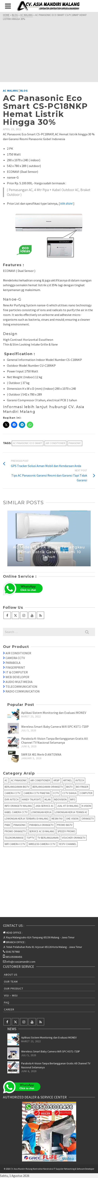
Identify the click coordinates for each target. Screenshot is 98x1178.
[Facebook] (7, 615)
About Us (10, 974)
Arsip (56, 780)
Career (9, 1009)
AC (6, 780)
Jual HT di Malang (67, 806)
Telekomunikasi (14, 837)
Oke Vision (72, 818)
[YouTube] (32, 615)
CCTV (56, 793)
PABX (7, 825)
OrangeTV (88, 818)
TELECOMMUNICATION (21, 687)
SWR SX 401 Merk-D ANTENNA (41, 754)
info (72, 799)
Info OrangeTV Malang (18, 806)
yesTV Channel (67, 844)
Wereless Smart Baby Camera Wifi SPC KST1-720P (55, 727)
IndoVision (60, 799)
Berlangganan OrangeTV (48, 786)
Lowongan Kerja (41, 812)
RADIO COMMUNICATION (23, 691)
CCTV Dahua (69, 793)
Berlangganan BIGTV (17, 786)
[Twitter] (15, 615)
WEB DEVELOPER (17, 677)
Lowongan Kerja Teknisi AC (71, 812)
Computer (86, 793)
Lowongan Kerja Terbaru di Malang (26, 818)
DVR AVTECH (11, 799)
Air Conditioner (55, 443)
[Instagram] (24, 615)
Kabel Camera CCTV (16, 812)
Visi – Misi (11, 995)
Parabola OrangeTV (41, 825)
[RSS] (40, 615)
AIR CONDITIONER (18, 653)
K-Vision (86, 806)
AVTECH (79, 780)
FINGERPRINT (15, 667)
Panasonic (75, 443)
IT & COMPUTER (17, 672)
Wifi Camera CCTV (15, 844)
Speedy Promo (66, 831)
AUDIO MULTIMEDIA (19, 682)
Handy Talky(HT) (31, 799)
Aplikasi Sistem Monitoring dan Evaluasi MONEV (53, 713)
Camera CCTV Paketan (37, 793)
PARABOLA (13, 663)
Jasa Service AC (44, 806)
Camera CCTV (12, 793)
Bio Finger (82, 786)
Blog (24, 90)
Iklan (47, 799)
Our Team (11, 981)
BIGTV (69, 786)
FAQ (6, 1002)
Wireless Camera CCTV (42, 844)
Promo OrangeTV (15, 831)
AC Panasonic (19, 780)
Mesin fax (57, 818)
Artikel (67, 780)
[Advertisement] (49, 51)
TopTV (30, 837)
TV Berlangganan (48, 837)
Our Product (13, 988)
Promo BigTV (64, 825)
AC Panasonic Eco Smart (27, 443)
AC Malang (10, 90)
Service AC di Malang (41, 831)
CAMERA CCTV (15, 658)
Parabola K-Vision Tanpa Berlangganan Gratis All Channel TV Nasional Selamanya (54, 740)
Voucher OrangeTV (74, 837)
